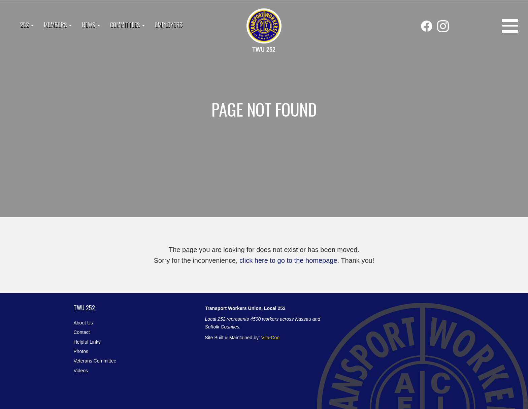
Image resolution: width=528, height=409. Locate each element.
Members (58, 24)
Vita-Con (270, 337)
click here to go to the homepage (288, 260)
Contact (82, 332)
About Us (83, 322)
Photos (81, 351)
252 (27, 24)
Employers (169, 24)
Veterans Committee (95, 361)
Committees (127, 24)
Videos (81, 370)
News (91, 24)
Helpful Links (87, 342)
